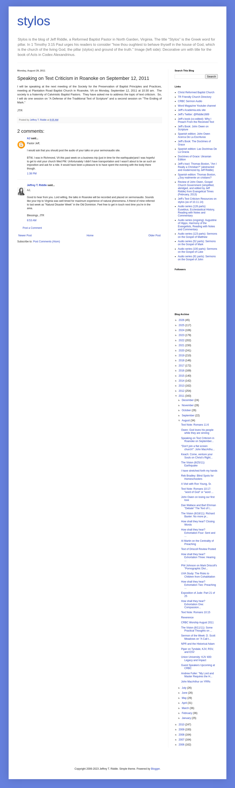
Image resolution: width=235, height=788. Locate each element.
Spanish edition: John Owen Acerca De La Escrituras (194, 135)
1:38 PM (32, 173)
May (184, 698)
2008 (182, 734)
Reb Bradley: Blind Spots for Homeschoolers (197, 477)
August (186, 420)
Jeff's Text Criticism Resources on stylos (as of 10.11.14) (197, 200)
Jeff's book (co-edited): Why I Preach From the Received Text (196, 120)
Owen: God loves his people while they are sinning (197, 431)
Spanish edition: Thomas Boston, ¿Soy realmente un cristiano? (197, 176)
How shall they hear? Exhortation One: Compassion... (193, 604)
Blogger (155, 768)
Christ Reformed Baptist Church (196, 92)
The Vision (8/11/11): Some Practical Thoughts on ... (197, 629)
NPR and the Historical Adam (198, 643)
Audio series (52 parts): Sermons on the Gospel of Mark (197, 243)
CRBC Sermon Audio (190, 101)
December (188, 400)
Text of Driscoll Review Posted (198, 549)
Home (90, 235)
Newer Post (25, 235)
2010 (182, 724)
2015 (182, 375)
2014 (182, 380)
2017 (182, 365)
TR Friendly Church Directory (194, 96)
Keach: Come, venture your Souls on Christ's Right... (197, 456)
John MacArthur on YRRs (195, 681)
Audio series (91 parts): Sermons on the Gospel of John (197, 258)
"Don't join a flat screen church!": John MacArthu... (198, 448)
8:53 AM (31, 220)
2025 (182, 325)
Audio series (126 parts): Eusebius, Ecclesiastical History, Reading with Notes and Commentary (196, 211)
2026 (182, 320)
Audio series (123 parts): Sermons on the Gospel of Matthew (197, 235)
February (187, 713)
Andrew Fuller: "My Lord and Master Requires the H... (197, 675)
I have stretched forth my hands (199, 470)
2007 (182, 739)
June (185, 692)
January (187, 718)
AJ (28, 138)
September (188, 415)
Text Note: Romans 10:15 (195, 612)
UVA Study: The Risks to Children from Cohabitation (198, 575)
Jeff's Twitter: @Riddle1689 (193, 114)
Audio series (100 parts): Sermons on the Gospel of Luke (197, 250)
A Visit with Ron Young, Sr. (196, 483)
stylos (33, 21)
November (188, 405)
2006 (182, 744)
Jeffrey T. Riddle (37, 185)
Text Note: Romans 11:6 (195, 424)
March (186, 708)
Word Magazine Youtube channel (197, 105)
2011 (182, 395)
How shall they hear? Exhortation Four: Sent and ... (198, 532)
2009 (182, 729)
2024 (182, 330)
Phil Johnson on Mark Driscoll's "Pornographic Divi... (199, 567)
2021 (182, 345)
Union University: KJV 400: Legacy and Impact (196, 658)
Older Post (154, 235)
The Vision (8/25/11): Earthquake (193, 464)
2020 (182, 350)
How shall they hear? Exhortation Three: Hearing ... (198, 557)
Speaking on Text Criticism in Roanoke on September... (197, 440)
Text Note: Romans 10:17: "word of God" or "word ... (197, 490)
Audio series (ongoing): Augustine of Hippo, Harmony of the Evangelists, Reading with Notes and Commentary (197, 225)
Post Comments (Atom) (46, 241)
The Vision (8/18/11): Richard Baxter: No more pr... (198, 515)
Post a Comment (32, 227)
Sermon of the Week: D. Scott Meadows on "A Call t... (198, 637)
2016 (182, 370)
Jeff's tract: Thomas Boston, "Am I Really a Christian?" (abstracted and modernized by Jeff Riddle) (197, 167)
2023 (182, 335)
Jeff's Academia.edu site (192, 110)
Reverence (187, 617)
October (187, 410)
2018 (182, 360)
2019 (182, 355)
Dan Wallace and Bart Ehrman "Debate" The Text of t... (198, 507)
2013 (182, 385)
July (184, 687)
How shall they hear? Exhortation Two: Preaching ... (198, 584)
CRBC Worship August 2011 (197, 622)
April (185, 702)
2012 (182, 390)
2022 (182, 340)
